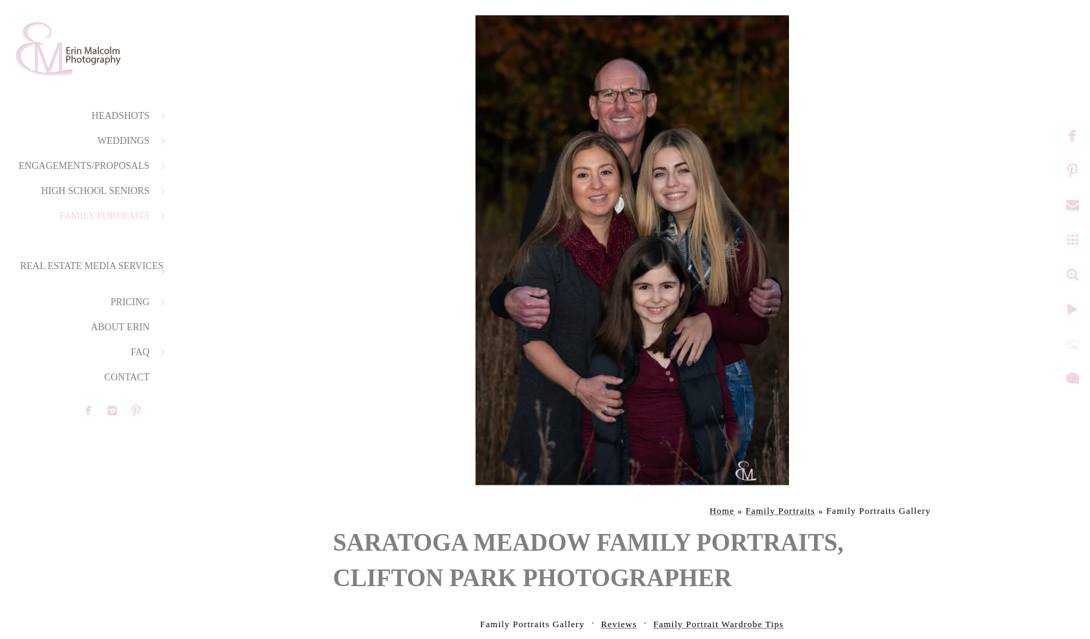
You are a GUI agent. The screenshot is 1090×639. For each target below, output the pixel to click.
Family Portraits (104, 216)
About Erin (120, 327)
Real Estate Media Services (91, 266)
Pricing (130, 302)
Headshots (120, 116)
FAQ (140, 352)
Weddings (123, 141)
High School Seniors (95, 191)
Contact (126, 377)
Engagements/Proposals (84, 166)
